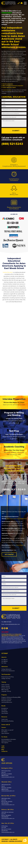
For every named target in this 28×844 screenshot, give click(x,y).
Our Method (4, 661)
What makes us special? (7, 730)
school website (20, 545)
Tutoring (3, 682)
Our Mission (4, 659)
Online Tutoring (5, 684)
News (3, 747)
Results (3, 706)
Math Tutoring (4, 689)
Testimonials (4, 711)
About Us (3, 657)
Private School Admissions (8, 670)
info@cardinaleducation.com (12, 624)
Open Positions (5, 733)
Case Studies (4, 713)
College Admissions (6, 669)
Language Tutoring (6, 691)
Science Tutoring (5, 688)
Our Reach (4, 710)
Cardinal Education (7, 90)
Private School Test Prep (7, 677)
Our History (4, 731)
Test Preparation (5, 674)
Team (21, 3)
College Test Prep (5, 678)
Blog (2, 749)
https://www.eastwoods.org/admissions (17, 518)
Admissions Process (6, 741)
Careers (3, 727)
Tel (18, 3)
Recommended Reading (7, 721)
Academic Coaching (6, 699)
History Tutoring (5, 686)
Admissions (4, 666)
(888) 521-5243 (7, 622)
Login (2, 746)
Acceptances (4, 708)
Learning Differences (6, 702)
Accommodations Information (8, 739)
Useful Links (4, 719)
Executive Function (6, 700)
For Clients (4, 737)
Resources (4, 717)
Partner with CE (5, 724)
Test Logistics (4, 742)
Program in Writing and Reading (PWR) (11, 697)
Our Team (3, 663)
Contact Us (4, 751)
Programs (4, 695)
